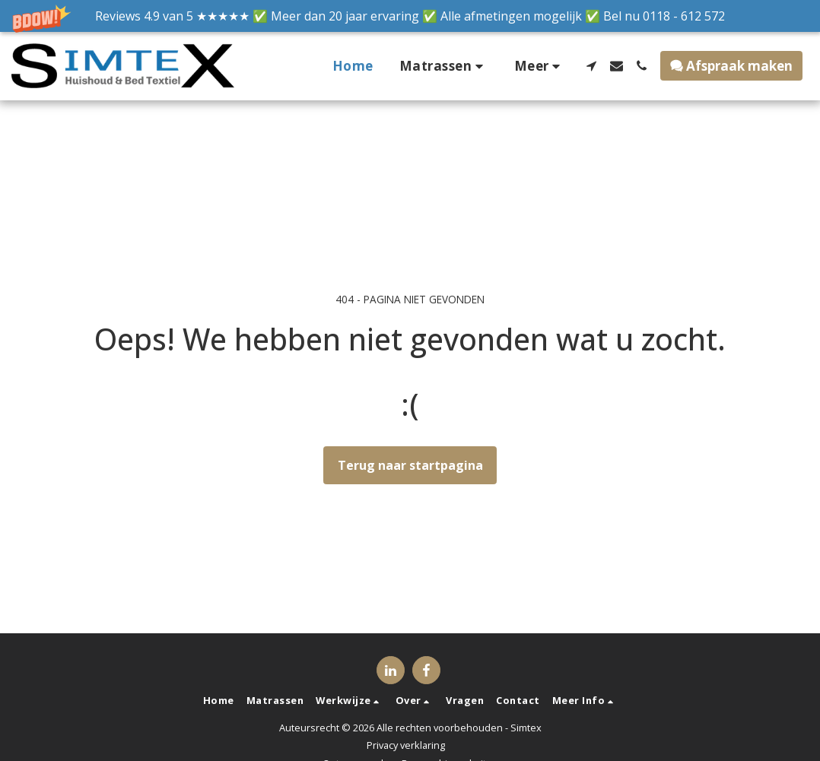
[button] (410, 16)
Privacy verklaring (406, 745)
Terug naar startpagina (410, 465)
